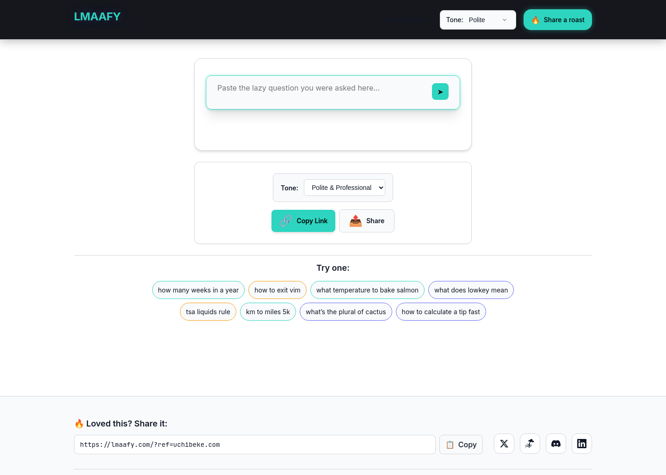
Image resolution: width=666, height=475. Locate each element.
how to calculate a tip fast (441, 312)
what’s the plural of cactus (346, 312)
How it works (407, 20)
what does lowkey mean (471, 290)
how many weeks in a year (198, 290)
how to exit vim (277, 290)
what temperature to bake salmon (367, 290)
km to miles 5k (268, 312)
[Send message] (440, 91)
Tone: (454, 20)
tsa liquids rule (208, 312)
